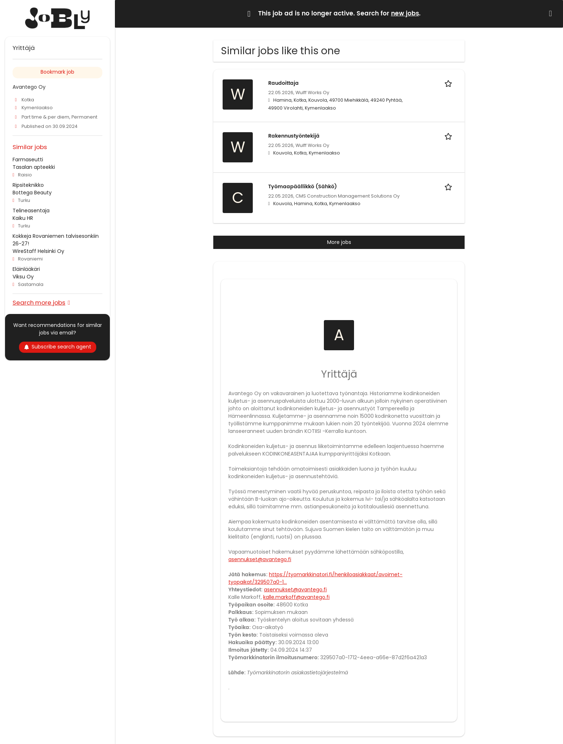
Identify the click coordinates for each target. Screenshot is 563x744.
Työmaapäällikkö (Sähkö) (302, 186)
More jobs (339, 242)
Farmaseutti (28, 159)
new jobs (405, 14)
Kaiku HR (23, 218)
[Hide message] (551, 13)
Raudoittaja (283, 83)
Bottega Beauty (32, 192)
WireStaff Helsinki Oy (38, 251)
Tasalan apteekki (34, 167)
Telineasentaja (31, 210)
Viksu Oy (23, 276)
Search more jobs (39, 302)
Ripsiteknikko (28, 185)
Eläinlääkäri (26, 269)
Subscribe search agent (57, 346)
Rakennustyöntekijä (294, 136)
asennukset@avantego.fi (259, 559)
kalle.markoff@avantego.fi (296, 597)
